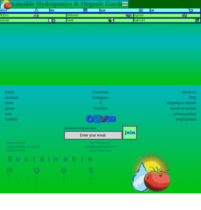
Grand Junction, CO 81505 (23, 146)
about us (189, 92)
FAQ (192, 98)
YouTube (100, 108)
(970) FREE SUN (100, 150)
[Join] (129, 133)
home (9, 92)
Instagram (100, 98)
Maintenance (72, 15)
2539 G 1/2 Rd (16, 142)
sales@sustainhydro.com (100, 146)
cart (8, 114)
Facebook (100, 92)
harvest (70, 20)
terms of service (183, 108)
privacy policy (185, 114)
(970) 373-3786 (16, 150)
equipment (138, 15)
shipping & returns (181, 103)
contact (11, 119)
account (11, 98)
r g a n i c (36, 178)
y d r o (9, 176)
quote (9, 108)
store (9, 103)
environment (139, 20)
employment (186, 119)
